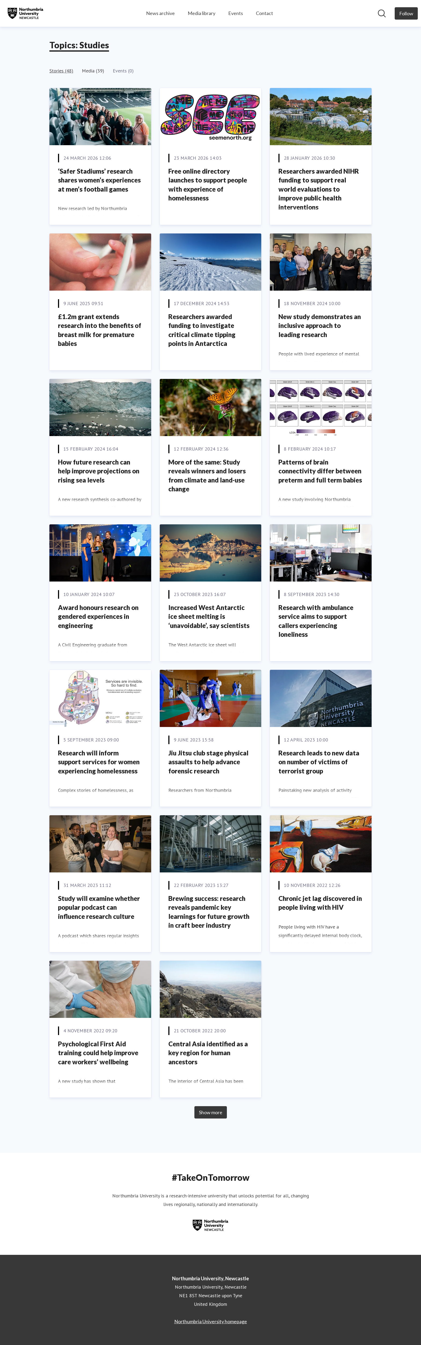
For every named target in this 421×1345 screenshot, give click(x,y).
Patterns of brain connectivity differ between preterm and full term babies (320, 471)
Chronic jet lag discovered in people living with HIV (320, 902)
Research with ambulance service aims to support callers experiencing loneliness (315, 621)
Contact (264, 13)
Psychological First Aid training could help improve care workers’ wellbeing (98, 1053)
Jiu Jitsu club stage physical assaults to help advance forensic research (208, 762)
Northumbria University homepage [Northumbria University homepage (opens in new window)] (210, 1321)
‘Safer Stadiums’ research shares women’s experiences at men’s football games (99, 180)
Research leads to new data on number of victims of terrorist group (318, 762)
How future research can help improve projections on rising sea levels (98, 471)
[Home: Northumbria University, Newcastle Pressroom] (25, 13)
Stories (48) (61, 71)
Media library (201, 13)
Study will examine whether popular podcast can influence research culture (99, 907)
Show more (210, 1112)
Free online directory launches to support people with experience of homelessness (207, 184)
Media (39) (93, 71)
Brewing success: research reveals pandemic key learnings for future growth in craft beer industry (208, 911)
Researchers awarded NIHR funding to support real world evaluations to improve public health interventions (318, 189)
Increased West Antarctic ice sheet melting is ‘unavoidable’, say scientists (208, 616)
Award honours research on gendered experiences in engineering (98, 616)
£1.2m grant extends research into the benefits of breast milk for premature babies (99, 330)
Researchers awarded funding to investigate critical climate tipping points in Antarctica (201, 330)
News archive (160, 13)
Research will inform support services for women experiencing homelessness (99, 762)
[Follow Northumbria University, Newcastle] (406, 13)
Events (235, 13)
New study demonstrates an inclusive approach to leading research (319, 325)
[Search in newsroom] (382, 13)
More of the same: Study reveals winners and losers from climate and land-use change (207, 475)
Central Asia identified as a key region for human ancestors (208, 1053)
